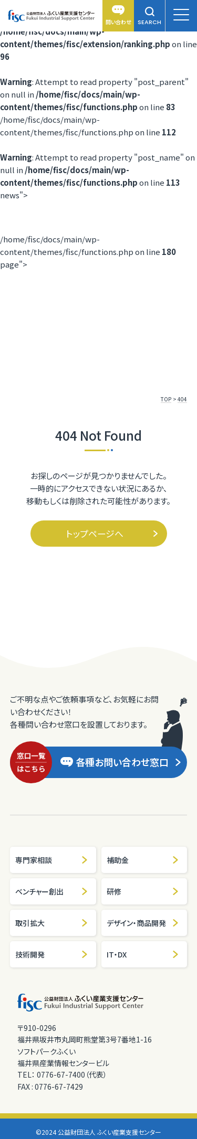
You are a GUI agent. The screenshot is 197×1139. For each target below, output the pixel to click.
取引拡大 (51, 923)
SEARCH (149, 16)
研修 (143, 891)
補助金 (143, 860)
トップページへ (112, 533)
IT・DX (143, 954)
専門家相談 (51, 860)
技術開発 (51, 954)
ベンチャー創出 (51, 891)
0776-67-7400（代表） (72, 1074)
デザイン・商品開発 (143, 923)
